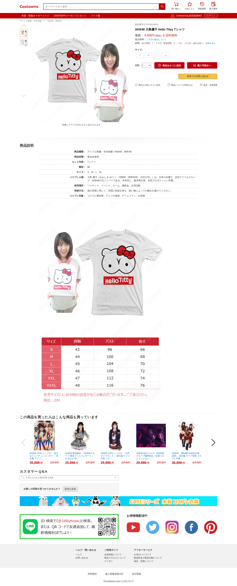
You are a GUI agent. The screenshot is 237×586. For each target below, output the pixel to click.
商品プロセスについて (115, 558)
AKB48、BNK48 (54, 21)
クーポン (108, 561)
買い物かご (176, 6)
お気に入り (190, 6)
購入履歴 (213, 6)
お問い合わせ (81, 558)
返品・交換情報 (208, 84)
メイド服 (95, 15)
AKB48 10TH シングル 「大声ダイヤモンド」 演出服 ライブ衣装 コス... (115, 456)
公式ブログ (128, 581)
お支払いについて (142, 554)
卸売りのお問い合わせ (198, 76)
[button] (23, 25)
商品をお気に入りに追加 (147, 84)
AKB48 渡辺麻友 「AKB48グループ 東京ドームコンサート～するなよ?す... (80, 456)
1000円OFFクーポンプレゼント (70, 15)
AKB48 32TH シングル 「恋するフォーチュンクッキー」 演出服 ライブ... (44, 456)
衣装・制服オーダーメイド (35, 15)
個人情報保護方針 (114, 574)
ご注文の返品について (156, 39)
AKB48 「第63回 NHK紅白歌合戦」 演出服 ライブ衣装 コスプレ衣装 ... (186, 456)
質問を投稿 (70, 489)
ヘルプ (78, 554)
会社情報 (136, 574)
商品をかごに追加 (169, 65)
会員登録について (112, 554)
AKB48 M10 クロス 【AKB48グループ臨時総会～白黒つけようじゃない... (150, 456)
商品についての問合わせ (180, 84)
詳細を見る (210, 43)
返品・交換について (143, 561)
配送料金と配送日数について (148, 558)
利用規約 (92, 574)
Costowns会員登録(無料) (189, 15)
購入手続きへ (202, 65)
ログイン (210, 15)
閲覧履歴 (202, 6)
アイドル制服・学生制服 (30, 21)
